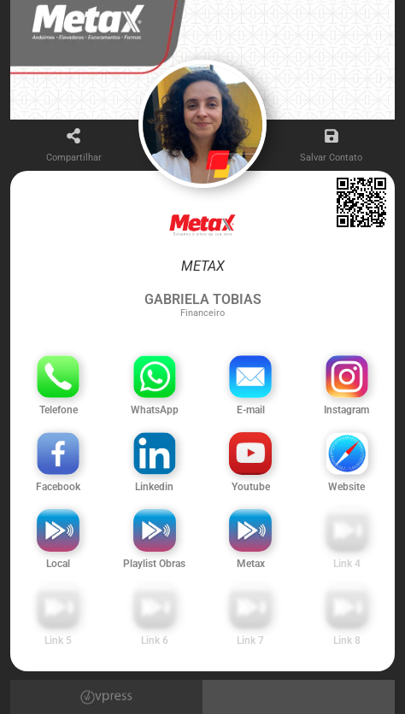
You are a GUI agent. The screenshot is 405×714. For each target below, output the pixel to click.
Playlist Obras (154, 564)
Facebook (58, 487)
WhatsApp (155, 410)
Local (58, 564)
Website (346, 487)
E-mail (251, 410)
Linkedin (154, 487)
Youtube (251, 487)
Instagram (346, 410)
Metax (251, 564)
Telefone (58, 410)
